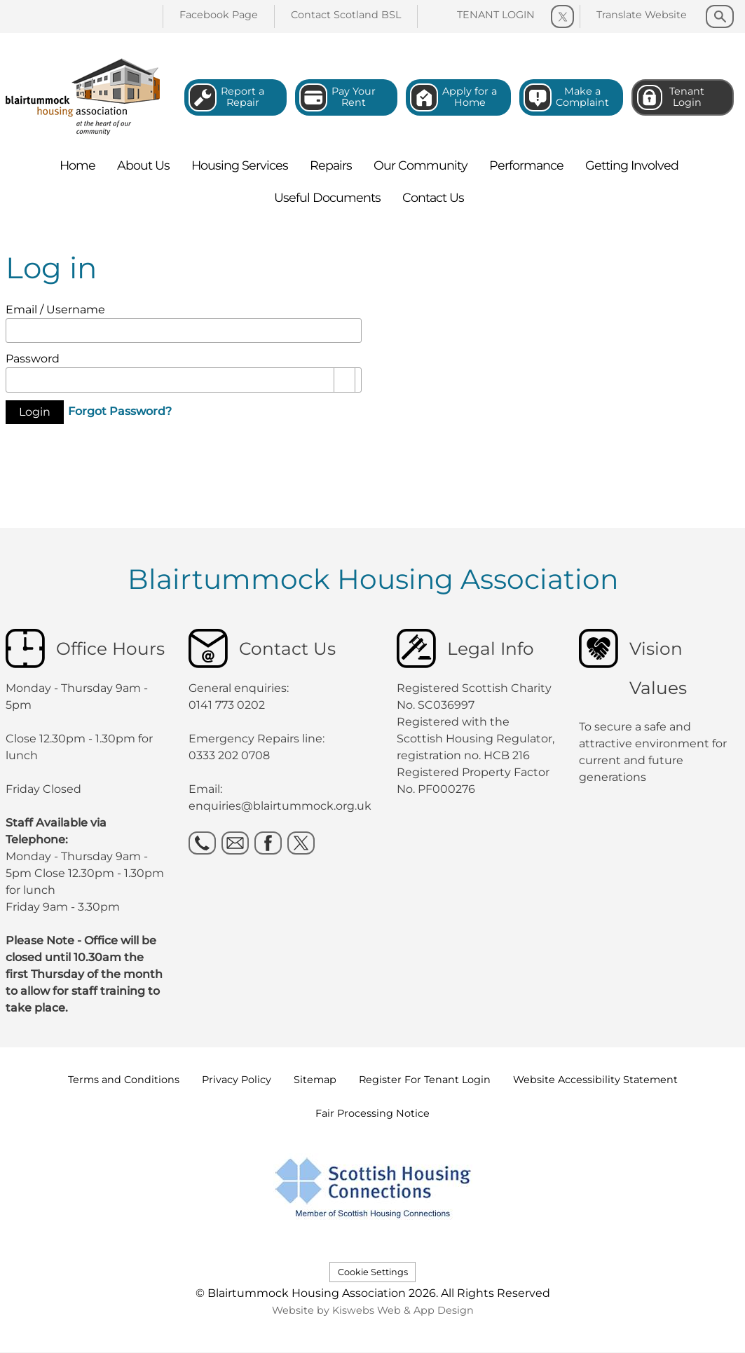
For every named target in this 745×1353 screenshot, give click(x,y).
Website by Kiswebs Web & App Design (373, 1310)
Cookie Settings (373, 1272)
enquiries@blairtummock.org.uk (281, 806)
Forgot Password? (120, 411)
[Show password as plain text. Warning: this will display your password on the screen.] (345, 380)
